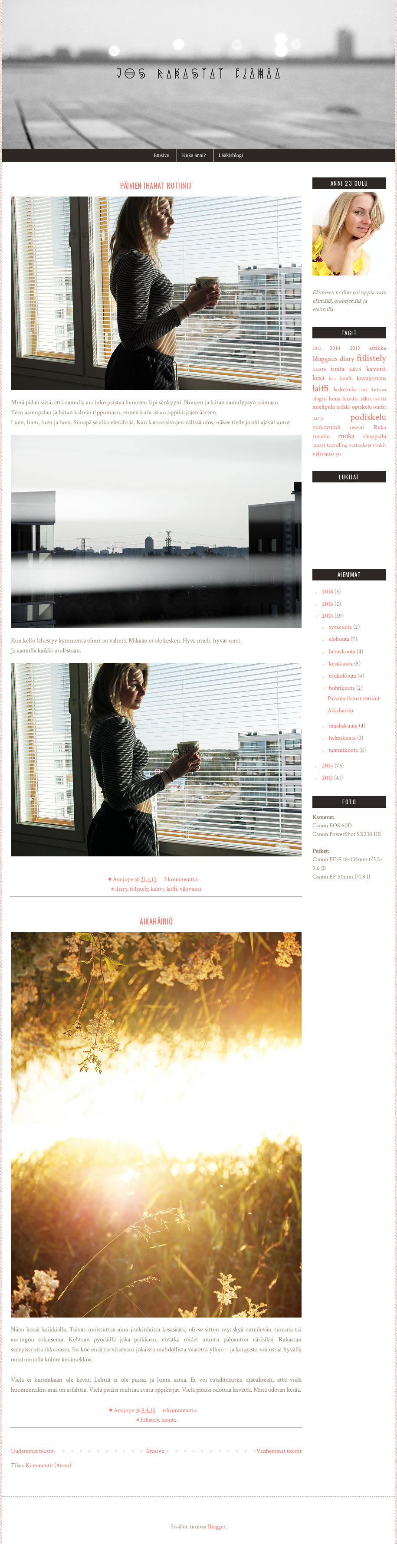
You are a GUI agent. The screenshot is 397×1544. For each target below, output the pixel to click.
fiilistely (139, 889)
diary (121, 889)
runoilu (321, 436)
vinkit (379, 445)
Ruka (380, 427)
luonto (169, 1420)
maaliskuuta (344, 726)
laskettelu (345, 389)
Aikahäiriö (156, 921)
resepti (357, 427)
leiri (363, 390)
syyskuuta (341, 627)
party (318, 418)
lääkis (365, 398)
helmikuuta (343, 738)
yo (338, 453)
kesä (318, 378)
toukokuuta (343, 676)
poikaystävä (326, 427)
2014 (335, 347)
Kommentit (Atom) (48, 1465)
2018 (328, 592)
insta (338, 369)
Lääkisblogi (231, 155)
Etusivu (162, 155)
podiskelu (368, 417)
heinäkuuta (343, 652)
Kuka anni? (194, 155)
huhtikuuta (342, 688)
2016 (328, 604)
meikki (379, 399)
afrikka (377, 348)
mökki (343, 406)
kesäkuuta (341, 664)
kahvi (157, 889)
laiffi (172, 889)
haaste (319, 369)
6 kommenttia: (180, 1410)
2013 (316, 348)
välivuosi (190, 889)
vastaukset (360, 445)
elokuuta (340, 639)
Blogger (217, 1527)
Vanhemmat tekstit (279, 1451)
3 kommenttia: (181, 879)
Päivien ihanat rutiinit (156, 185)
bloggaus (325, 359)
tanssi (318, 445)
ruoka (346, 436)
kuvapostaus (371, 378)
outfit (379, 407)
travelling (337, 445)
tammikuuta (344, 750)
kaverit (376, 369)
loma (335, 399)
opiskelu (362, 407)
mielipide (323, 407)
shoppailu (374, 436)
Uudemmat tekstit (32, 1451)
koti (332, 378)
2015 (355, 347)
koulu (346, 378)
